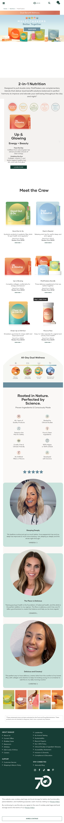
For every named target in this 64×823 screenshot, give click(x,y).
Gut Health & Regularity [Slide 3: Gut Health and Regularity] (34, 108)
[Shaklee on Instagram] (35, 773)
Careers (6, 756)
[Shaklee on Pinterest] (53, 773)
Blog (40, 768)
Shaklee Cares (9, 744)
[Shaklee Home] (12, 3)
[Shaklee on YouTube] (49, 773)
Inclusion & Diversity (42, 756)
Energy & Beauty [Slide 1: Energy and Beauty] (11, 108)
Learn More (18, 170)
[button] (8, 143)
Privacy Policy (55, 801)
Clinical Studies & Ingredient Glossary (48, 750)
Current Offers (9, 741)
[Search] (49, 3)
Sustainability (39, 741)
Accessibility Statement (43, 753)
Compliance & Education (43, 759)
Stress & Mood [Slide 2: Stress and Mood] (22, 109)
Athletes (7, 750)
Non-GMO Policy (40, 747)
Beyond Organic (40, 744)
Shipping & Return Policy (12, 768)
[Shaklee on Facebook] (40, 773)
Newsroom (7, 747)
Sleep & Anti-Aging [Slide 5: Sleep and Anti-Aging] (56, 109)
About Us (7, 739)
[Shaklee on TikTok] (44, 772)
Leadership (38, 736)
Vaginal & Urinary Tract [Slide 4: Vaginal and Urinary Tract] (45, 108)
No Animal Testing (41, 738)
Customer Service (10, 765)
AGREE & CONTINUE (32, 818)
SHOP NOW (32, 29)
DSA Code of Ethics (11, 753)
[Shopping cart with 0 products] (58, 3)
